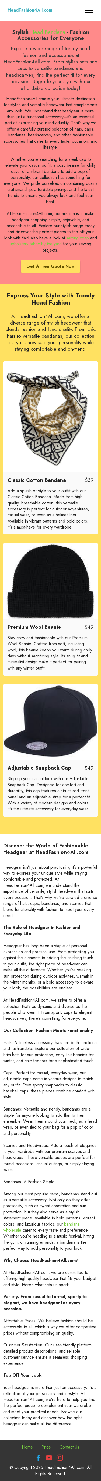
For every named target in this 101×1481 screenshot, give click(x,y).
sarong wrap (77, 238)
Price (46, 1447)
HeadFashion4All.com (30, 10)
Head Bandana (47, 32)
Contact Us (69, 1447)
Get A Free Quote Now (50, 266)
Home (27, 1447)
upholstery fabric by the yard (36, 244)
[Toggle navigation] (89, 10)
